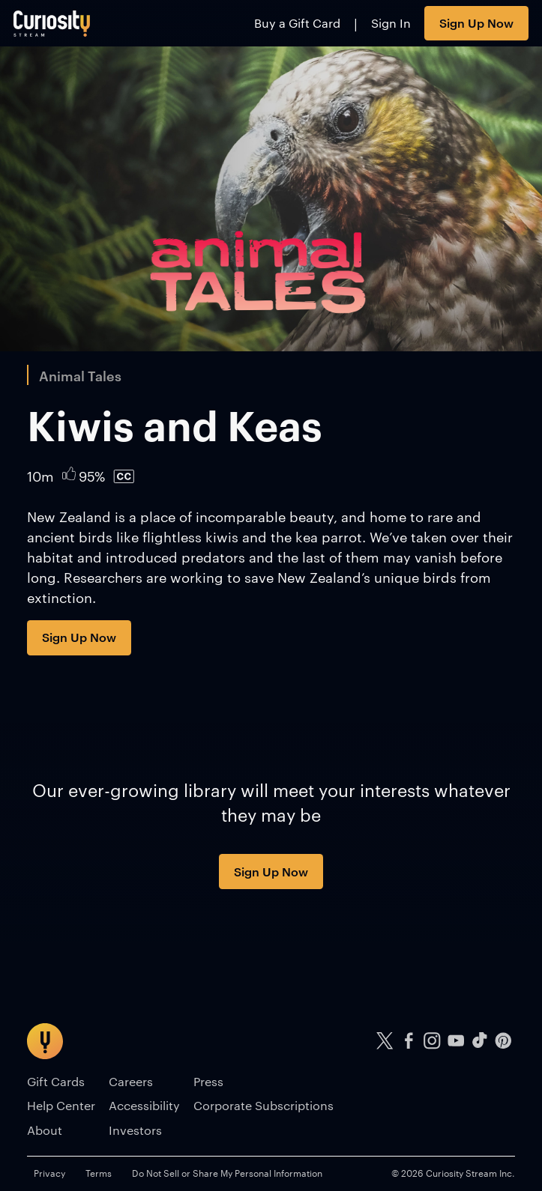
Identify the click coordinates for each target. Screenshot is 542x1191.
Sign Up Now (476, 22)
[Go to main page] (52, 23)
